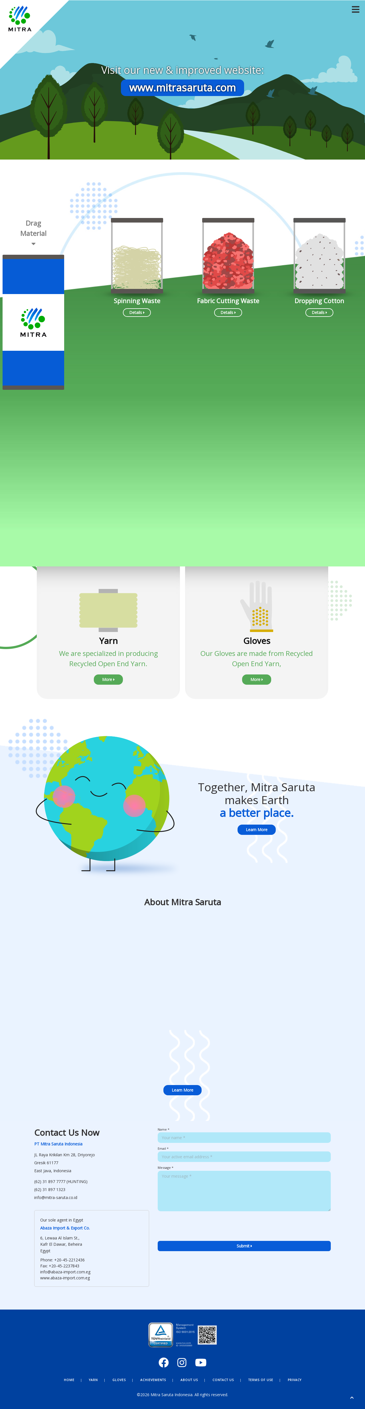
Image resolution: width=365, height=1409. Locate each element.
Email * (163, 1148)
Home (69, 1380)
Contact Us (223, 1380)
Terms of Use (260, 1380)
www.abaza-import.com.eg (65, 1277)
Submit (244, 1246)
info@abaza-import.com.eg (65, 1272)
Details (137, 312)
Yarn (93, 1380)
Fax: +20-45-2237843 (59, 1266)
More (108, 679)
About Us (189, 1380)
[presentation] (201, 1235)
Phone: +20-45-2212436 (62, 1260)
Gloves (119, 1380)
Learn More (256, 829)
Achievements (153, 1380)
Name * (163, 1129)
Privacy (294, 1380)
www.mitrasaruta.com (182, 88)
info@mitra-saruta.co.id (55, 1197)
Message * (165, 1167)
